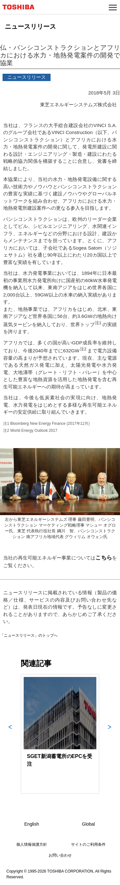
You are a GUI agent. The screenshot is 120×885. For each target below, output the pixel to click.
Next (110, 733)
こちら (103, 557)
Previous (10, 733)
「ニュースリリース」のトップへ (29, 635)
